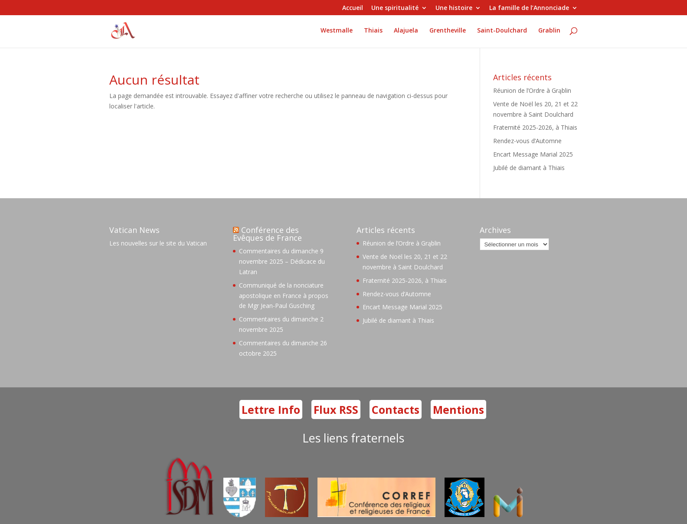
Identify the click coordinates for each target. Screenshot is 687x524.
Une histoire (453, 8)
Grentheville (447, 30)
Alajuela (406, 30)
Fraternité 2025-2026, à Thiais (535, 127)
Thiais (373, 30)
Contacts (395, 409)
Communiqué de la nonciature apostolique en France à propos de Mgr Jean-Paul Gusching (283, 295)
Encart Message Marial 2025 (533, 154)
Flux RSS (336, 409)
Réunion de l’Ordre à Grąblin (532, 90)
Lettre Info (271, 409)
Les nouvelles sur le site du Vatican (158, 243)
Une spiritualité (395, 8)
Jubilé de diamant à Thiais (529, 168)
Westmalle (337, 30)
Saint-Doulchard (502, 30)
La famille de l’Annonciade (529, 8)
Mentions (458, 409)
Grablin (549, 30)
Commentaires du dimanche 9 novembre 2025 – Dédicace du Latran (282, 261)
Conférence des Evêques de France (267, 234)
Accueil (352, 8)
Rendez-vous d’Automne (527, 141)
